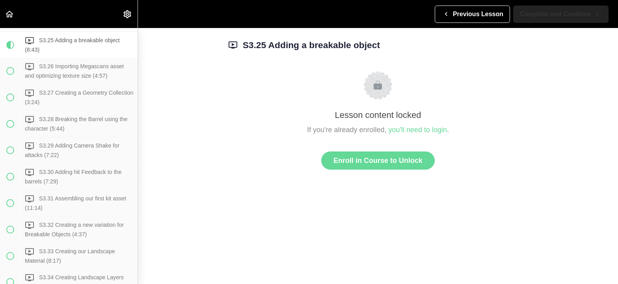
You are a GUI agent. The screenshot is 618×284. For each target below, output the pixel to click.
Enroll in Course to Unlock (378, 160)
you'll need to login (418, 130)
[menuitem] (128, 14)
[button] (10, 14)
